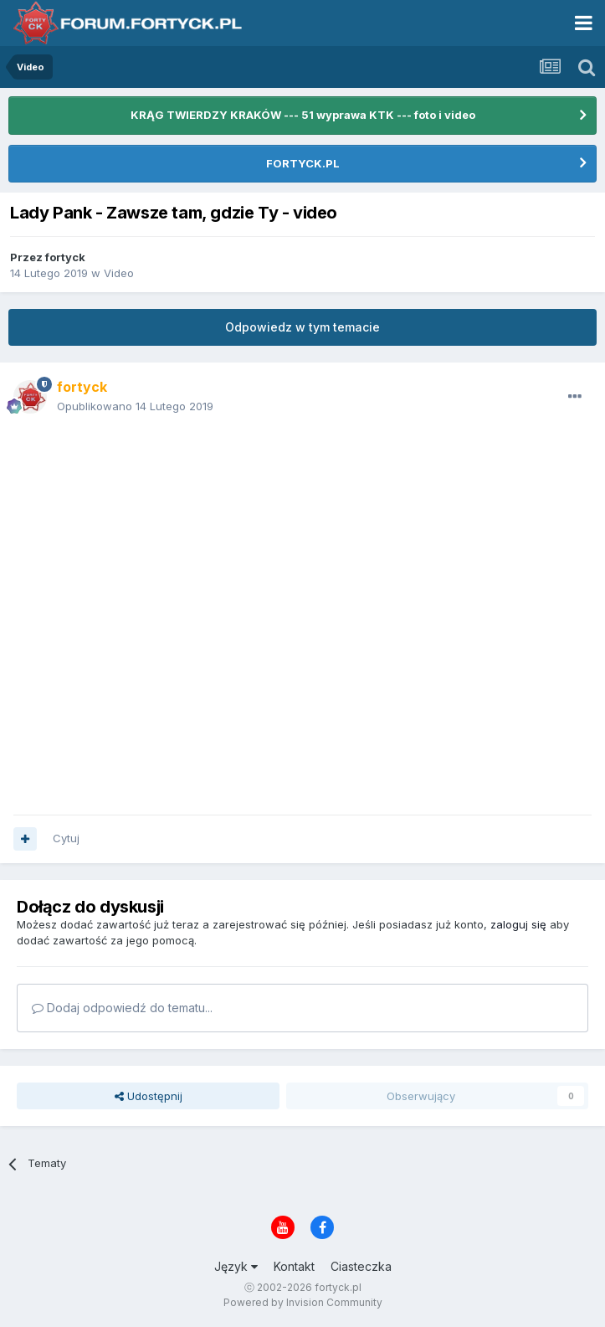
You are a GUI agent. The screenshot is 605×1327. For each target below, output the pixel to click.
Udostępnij (148, 1095)
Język (236, 1266)
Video (119, 273)
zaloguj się (518, 924)
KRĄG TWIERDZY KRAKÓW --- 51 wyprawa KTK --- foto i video (303, 114)
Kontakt (294, 1266)
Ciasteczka (361, 1266)
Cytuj (66, 838)
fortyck (65, 257)
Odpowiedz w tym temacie (302, 327)
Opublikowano (135, 406)
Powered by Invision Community (302, 1302)
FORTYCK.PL (303, 163)
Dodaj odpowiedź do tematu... (122, 1007)
